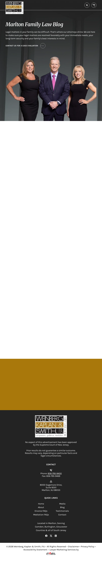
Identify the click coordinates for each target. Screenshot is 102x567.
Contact (62, 514)
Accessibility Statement (35, 549)
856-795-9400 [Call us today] (55, 473)
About (41, 507)
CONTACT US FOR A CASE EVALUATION (25, 45)
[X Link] (51, 536)
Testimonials (62, 511)
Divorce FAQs (41, 511)
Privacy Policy (87, 546)
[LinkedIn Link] (55, 536)
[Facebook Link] (46, 536)
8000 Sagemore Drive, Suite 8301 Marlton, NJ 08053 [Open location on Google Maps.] (51, 487)
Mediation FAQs (41, 514)
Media (62, 503)
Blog (62, 507)
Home (41, 503)
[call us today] (86, 5)
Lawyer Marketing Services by (64, 549)
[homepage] (51, 436)
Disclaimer (73, 546)
